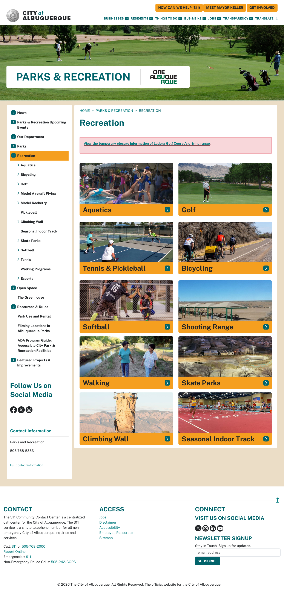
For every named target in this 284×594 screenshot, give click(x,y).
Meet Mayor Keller (224, 8)
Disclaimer (107, 522)
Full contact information (26, 465)
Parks (21, 146)
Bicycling (28, 175)
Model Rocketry (34, 203)
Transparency (238, 18)
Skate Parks (30, 241)
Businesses (116, 18)
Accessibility (109, 528)
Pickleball (29, 212)
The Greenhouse (31, 297)
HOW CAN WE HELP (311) (179, 8)
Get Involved (262, 8)
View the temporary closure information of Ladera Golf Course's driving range (147, 143)
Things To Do (168, 18)
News (21, 113)
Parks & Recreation (114, 111)
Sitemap (106, 538)
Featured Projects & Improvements (34, 362)
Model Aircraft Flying (38, 193)
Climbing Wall (32, 222)
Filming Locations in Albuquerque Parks (34, 328)
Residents (142, 18)
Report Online (14, 552)
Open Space (27, 288)
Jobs (214, 18)
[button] (264, 19)
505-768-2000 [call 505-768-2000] (33, 546)
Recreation (26, 156)
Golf (24, 184)
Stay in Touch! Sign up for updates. (223, 546)
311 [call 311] (14, 546)
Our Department (30, 137)
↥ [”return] (278, 500)
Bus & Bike (195, 18)
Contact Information (31, 430)
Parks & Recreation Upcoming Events (41, 124)
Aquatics (28, 165)
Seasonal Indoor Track (39, 231)
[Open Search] (277, 18)
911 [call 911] (28, 557)
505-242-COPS (63, 562)
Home (85, 111)
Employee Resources (116, 533)
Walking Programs (36, 269)
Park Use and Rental (34, 316)
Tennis (26, 260)
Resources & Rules (32, 307)
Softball (27, 250)
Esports (27, 278)
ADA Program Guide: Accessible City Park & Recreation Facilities (36, 345)
